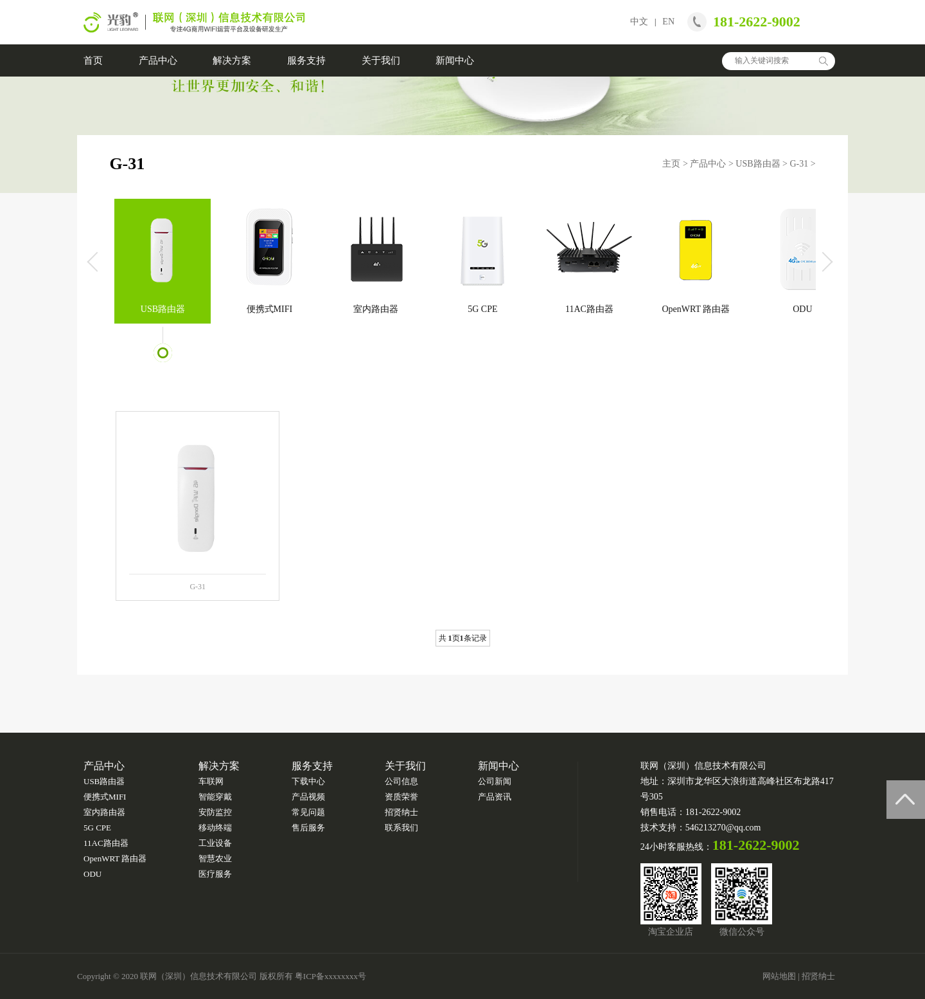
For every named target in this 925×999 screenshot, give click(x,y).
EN (668, 21)
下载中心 (308, 781)
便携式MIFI (270, 309)
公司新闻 (494, 781)
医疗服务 (215, 874)
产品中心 (158, 60)
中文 (639, 21)
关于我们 (381, 60)
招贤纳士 (401, 812)
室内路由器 (375, 309)
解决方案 (232, 60)
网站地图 (779, 976)
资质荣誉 (401, 797)
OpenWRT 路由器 (696, 309)
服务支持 (306, 60)
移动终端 (215, 827)
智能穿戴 (215, 797)
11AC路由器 (589, 309)
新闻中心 (455, 60)
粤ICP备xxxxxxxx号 (330, 976)
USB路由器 (758, 164)
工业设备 (215, 843)
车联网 (211, 781)
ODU (802, 309)
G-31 (798, 164)
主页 (671, 164)
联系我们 (401, 827)
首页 (93, 60)
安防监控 (215, 812)
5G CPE (482, 309)
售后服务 (308, 827)
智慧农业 (215, 858)
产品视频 (308, 797)
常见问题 (308, 812)
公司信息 (401, 781)
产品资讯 (494, 797)
